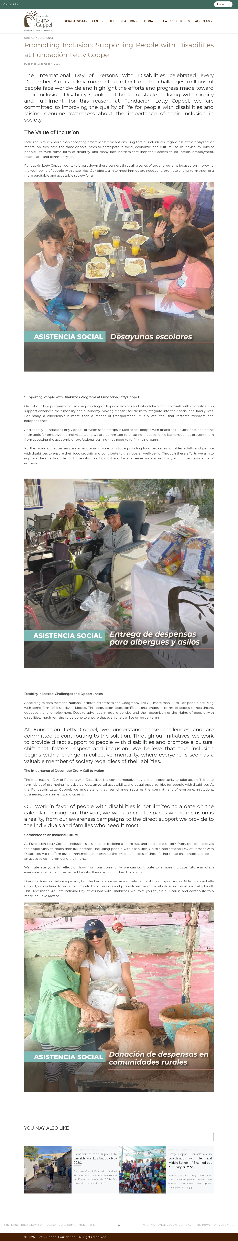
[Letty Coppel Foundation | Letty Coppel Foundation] (38, 20)
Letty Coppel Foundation (57, 1237)
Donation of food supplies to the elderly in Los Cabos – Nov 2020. (95, 1158)
